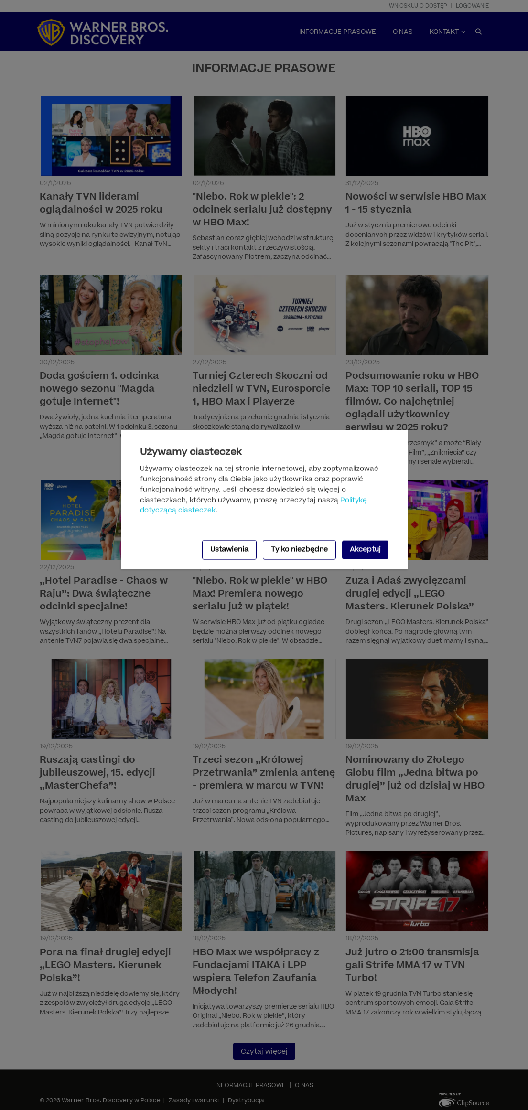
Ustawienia (229, 549)
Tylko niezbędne (299, 549)
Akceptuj (365, 549)
